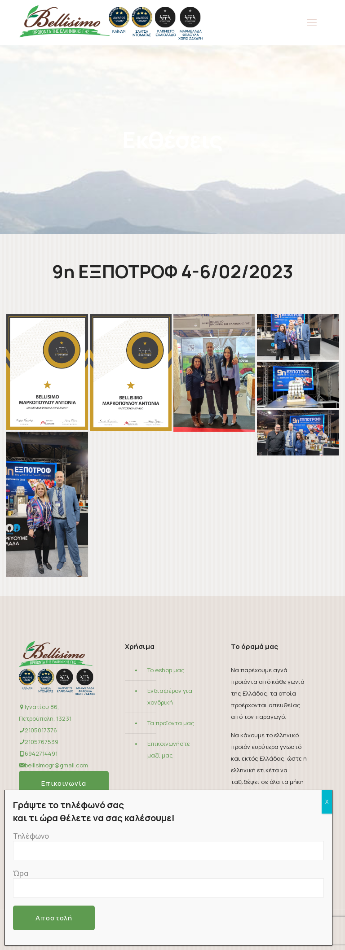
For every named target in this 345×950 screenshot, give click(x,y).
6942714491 (41, 753)
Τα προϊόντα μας (171, 723)
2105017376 (41, 730)
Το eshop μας (166, 670)
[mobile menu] (311, 22)
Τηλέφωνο (168, 845)
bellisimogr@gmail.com (56, 765)
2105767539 (41, 742)
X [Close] (326, 802)
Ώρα (168, 882)
